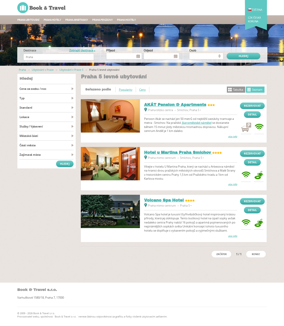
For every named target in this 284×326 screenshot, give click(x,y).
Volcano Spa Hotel (164, 200)
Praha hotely (52, 20)
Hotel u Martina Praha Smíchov (178, 152)
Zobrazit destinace (82, 50)
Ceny (142, 90)
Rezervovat (252, 106)
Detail (252, 114)
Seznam (257, 90)
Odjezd (148, 50)
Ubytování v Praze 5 (71, 69)
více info (232, 136)
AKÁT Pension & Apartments (175, 105)
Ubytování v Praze (43, 69)
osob (192, 50)
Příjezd (110, 50)
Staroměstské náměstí (197, 123)
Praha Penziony (102, 20)
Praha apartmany (76, 20)
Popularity (125, 90)
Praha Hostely (126, 20)
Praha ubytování (28, 20)
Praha (22, 69)
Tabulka (238, 90)
